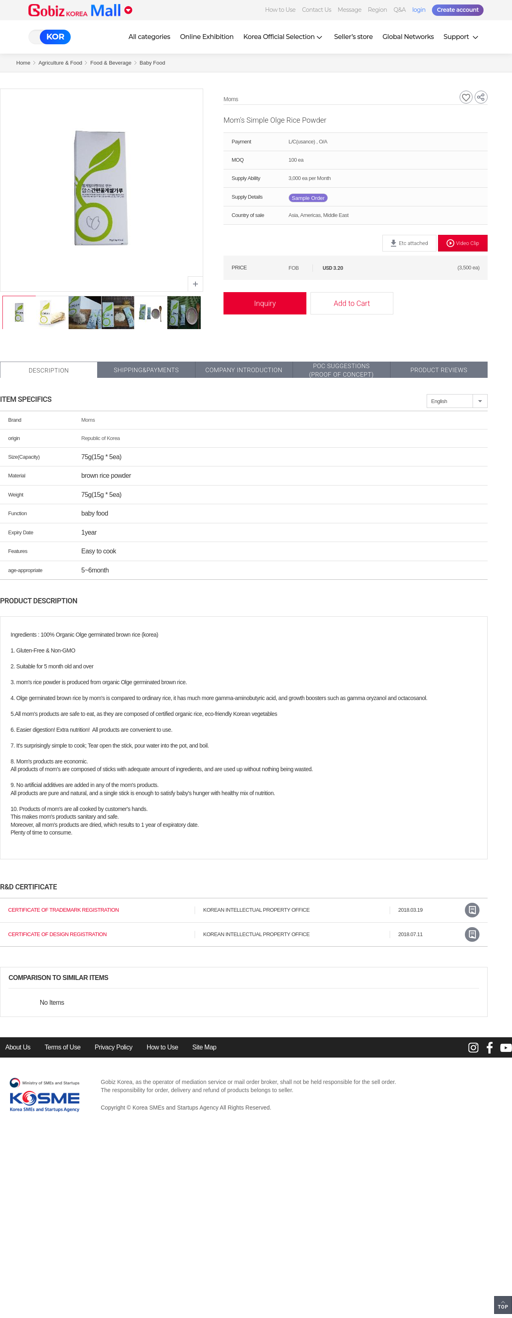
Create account (458, 9)
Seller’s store (353, 37)
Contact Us (316, 9)
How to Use (280, 9)
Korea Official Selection (284, 37)
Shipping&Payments (146, 370)
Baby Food (152, 63)
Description (48, 370)
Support (462, 37)
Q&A (400, 9)
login (418, 9)
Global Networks (408, 37)
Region (377, 9)
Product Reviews (438, 370)
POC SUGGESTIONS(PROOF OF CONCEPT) (341, 370)
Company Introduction (243, 370)
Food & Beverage (110, 63)
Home (23, 63)
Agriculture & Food (60, 63)
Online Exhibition (207, 37)
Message (349, 9)
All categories (149, 37)
